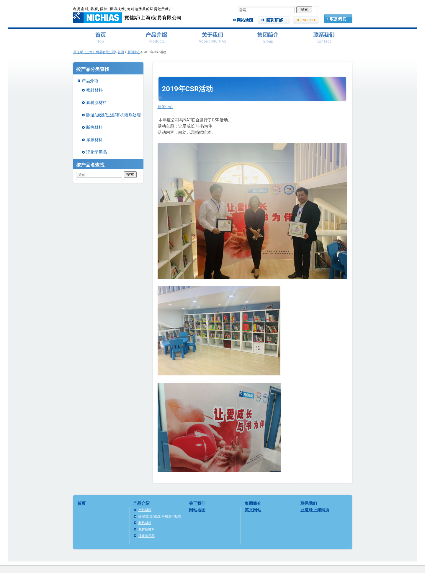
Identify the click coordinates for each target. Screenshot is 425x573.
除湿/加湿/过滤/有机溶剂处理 (113, 115)
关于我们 (197, 503)
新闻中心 (134, 52)
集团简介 (253, 503)
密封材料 (94, 90)
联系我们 (308, 503)
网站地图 (197, 509)
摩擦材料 (94, 139)
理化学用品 (96, 152)
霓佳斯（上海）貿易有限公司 (94, 52)
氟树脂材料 (96, 102)
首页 (121, 52)
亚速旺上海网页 (314, 509)
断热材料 (94, 127)
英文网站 (253, 509)
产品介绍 (90, 80)
